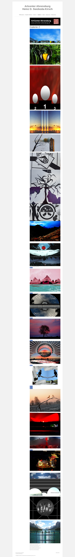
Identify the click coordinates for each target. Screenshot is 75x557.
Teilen (31, 267)
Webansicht (57, 552)
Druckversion (18, 552)
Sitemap (22, 552)
